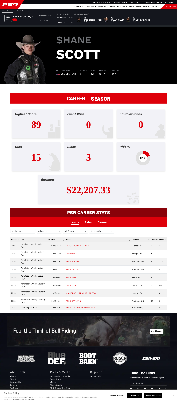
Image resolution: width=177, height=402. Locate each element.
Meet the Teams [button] (118, 7)
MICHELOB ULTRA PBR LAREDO (81, 293)
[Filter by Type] (75, 231)
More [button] (155, 7)
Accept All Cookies (153, 395)
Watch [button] (146, 7)
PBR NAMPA (71, 253)
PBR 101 (13, 379)
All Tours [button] (170, 2)
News (131, 7)
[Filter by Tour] (49, 231)
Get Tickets (156, 331)
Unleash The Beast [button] (101, 2)
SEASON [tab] (100, 98)
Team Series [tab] (20, 11)
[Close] (173, 395)
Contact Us (15, 382)
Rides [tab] (88, 222)
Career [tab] (102, 222)
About (13, 376)
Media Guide (56, 385)
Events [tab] (75, 222)
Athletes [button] (102, 7)
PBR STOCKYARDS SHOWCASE (80, 307)
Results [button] (90, 7)
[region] (88, 395)
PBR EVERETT (72, 285)
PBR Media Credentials (60, 376)
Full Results (45, 20)
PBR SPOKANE (72, 261)
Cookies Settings (117, 395)
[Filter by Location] (101, 231)
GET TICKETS (170, 7)
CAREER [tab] (76, 98)
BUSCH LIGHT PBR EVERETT (79, 246)
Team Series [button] (134, 2)
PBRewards (95, 376)
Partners (14, 388)
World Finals (120, 2)
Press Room (55, 379)
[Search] (151, 383)
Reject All (135, 395)
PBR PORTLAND (73, 269)
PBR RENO (71, 277)
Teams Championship (153, 2)
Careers (13, 385)
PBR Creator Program (60, 388)
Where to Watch (45, 16)
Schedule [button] (78, 7)
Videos (53, 382)
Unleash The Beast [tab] (7, 11)
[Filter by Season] (23, 231)
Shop (138, 7)
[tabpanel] (88, 159)
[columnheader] (15, 239)
